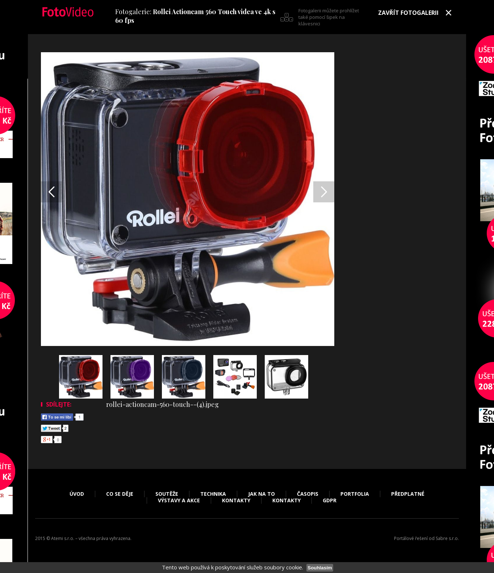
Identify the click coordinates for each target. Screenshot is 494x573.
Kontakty (236, 500)
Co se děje (119, 494)
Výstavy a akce (179, 500)
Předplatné (407, 494)
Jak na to (261, 494)
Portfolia (354, 494)
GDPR (329, 500)
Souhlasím (319, 567)
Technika (213, 494)
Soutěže (166, 494)
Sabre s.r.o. (447, 538)
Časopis (307, 494)
